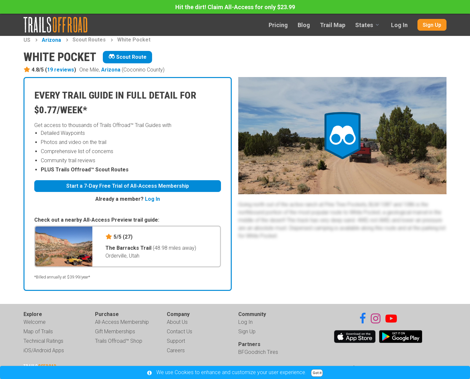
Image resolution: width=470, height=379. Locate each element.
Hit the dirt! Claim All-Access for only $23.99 (235, 7)
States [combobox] (364, 25)
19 (60, 70)
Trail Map (332, 25)
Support (176, 341)
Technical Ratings (43, 341)
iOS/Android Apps (44, 350)
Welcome (35, 322)
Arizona (51, 40)
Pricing (278, 25)
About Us (177, 322)
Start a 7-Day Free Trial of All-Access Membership (127, 186)
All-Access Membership (122, 322)
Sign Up (432, 25)
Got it (317, 373)
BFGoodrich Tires (258, 352)
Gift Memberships (115, 331)
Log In (399, 25)
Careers (176, 350)
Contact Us (179, 331)
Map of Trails (38, 331)
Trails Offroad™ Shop (118, 341)
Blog (304, 25)
